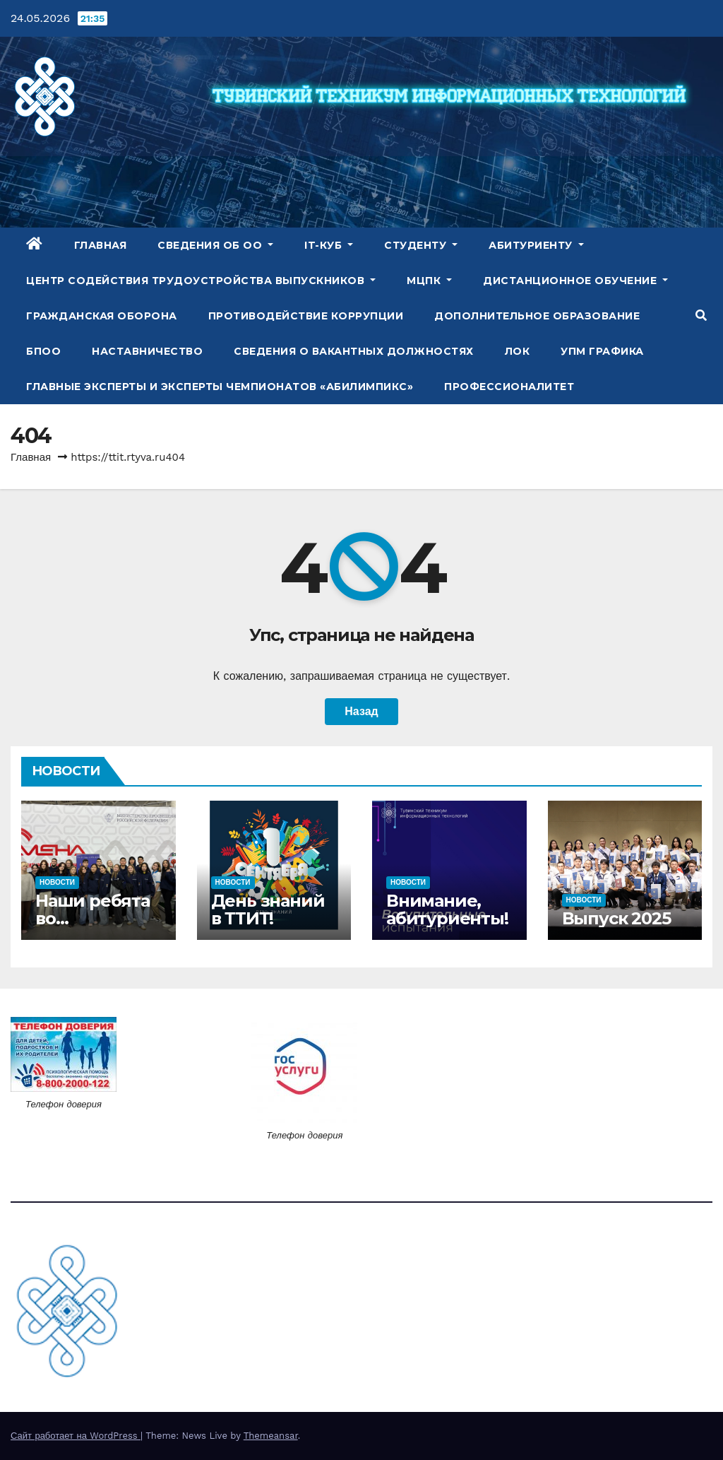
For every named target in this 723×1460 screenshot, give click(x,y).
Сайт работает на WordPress (76, 1435)
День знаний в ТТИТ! (268, 909)
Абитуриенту (536, 245)
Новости (57, 882)
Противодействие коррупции (306, 316)
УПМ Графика (602, 351)
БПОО (43, 351)
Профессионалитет (509, 386)
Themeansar (271, 1435)
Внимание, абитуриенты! (447, 909)
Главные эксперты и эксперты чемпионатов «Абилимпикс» (219, 386)
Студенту (421, 245)
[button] (701, 315)
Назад (361, 711)
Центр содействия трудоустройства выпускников (201, 280)
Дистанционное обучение (575, 280)
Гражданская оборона (101, 316)
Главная (100, 245)
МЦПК (429, 280)
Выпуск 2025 (616, 918)
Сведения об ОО (215, 245)
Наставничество (147, 351)
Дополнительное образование (537, 316)
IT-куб (328, 245)
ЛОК (517, 351)
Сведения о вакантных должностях (354, 351)
